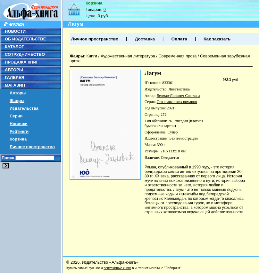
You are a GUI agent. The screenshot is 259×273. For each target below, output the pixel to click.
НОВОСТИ (15, 31)
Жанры (17, 100)
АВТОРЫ (14, 69)
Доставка (145, 39)
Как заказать (217, 39)
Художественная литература (128, 56)
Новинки (19, 123)
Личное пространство (32, 146)
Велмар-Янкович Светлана (178, 95)
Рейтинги (19, 131)
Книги (91, 56)
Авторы (18, 92)
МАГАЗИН (15, 85)
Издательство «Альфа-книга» (110, 262)
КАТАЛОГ (14, 46)
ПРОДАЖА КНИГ (21, 62)
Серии (16, 116)
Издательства (24, 108)
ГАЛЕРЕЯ (14, 77)
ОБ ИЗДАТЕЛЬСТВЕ (25, 39)
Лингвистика (179, 89)
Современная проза (177, 56)
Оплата (179, 39)
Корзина (18, 139)
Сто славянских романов (177, 101)
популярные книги (117, 268)
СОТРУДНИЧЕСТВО (25, 54)
